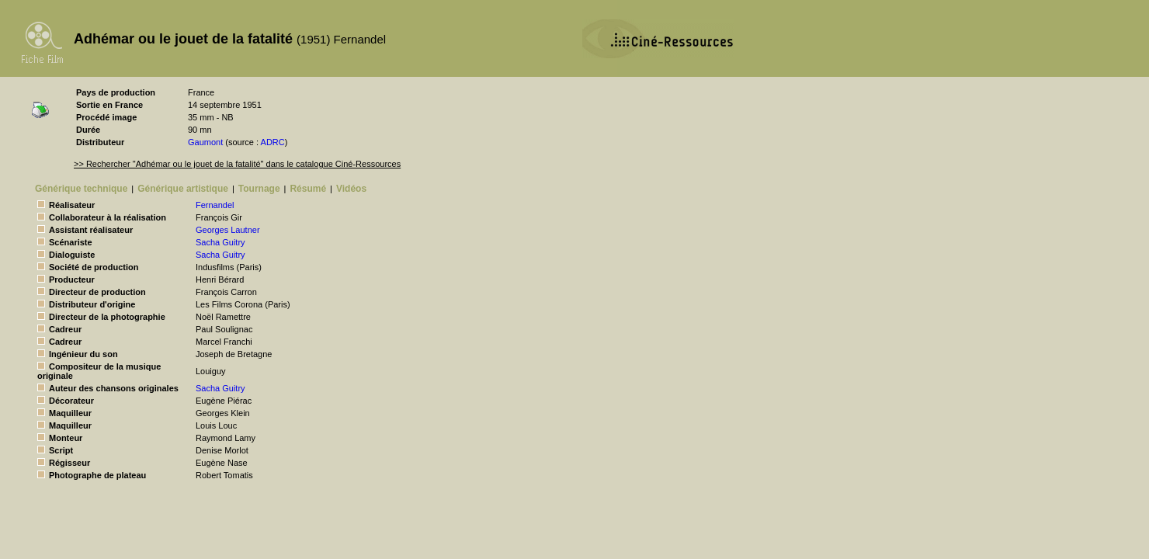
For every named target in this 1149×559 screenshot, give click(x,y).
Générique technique (81, 188)
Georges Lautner (228, 229)
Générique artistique (182, 188)
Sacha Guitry (220, 242)
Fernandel (215, 205)
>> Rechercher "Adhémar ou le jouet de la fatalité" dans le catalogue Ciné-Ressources (237, 163)
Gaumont (205, 142)
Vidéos (351, 188)
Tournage (259, 188)
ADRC (273, 142)
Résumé (308, 188)
